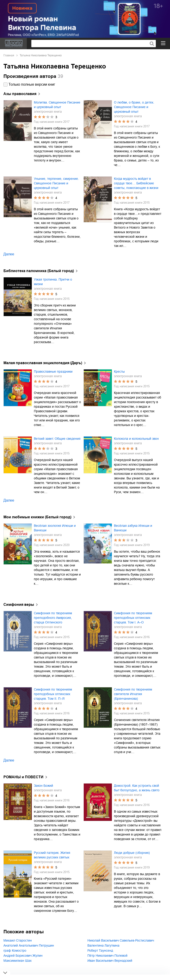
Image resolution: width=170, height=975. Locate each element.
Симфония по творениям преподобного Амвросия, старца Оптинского (53, 617)
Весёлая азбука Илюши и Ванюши (133, 528)
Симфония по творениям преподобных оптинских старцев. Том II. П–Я (53, 694)
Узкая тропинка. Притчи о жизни (53, 282)
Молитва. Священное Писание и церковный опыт (57, 105)
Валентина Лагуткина (103, 945)
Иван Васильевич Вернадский (109, 960)
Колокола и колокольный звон (136, 438)
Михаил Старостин (17, 940)
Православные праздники (53, 371)
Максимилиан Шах (17, 960)
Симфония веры (18, 604)
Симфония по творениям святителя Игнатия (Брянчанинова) (133, 694)
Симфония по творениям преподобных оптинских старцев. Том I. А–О (133, 617)
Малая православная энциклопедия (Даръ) (42, 363)
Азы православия (19, 94)
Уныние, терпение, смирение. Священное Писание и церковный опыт (56, 183)
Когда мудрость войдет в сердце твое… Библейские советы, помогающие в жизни (136, 183)
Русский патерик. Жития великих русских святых (52, 855)
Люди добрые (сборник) (132, 853)
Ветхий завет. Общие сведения (57, 438)
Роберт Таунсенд (100, 950)
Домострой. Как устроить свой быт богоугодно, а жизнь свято (136, 788)
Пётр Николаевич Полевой (107, 955)
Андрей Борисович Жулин (23, 955)
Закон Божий (43, 785)
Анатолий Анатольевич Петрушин (28, 945)
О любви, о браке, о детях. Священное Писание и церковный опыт (134, 107)
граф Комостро (14, 950)
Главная (8, 55)
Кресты (119, 371)
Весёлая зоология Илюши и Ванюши (55, 528)
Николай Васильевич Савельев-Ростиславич (120, 940)
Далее (8, 254)
